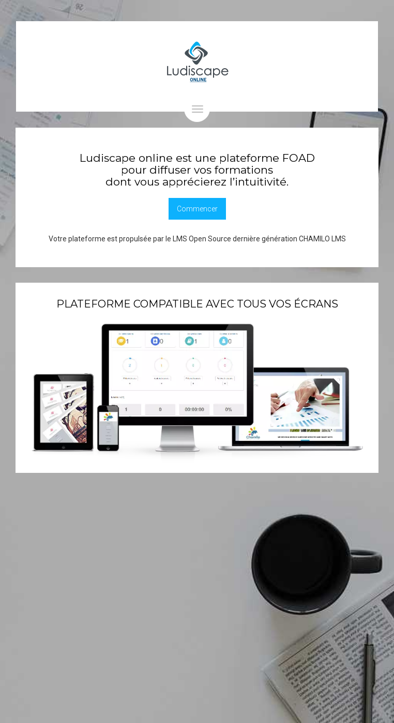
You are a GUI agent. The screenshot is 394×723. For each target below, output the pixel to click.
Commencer (197, 209)
